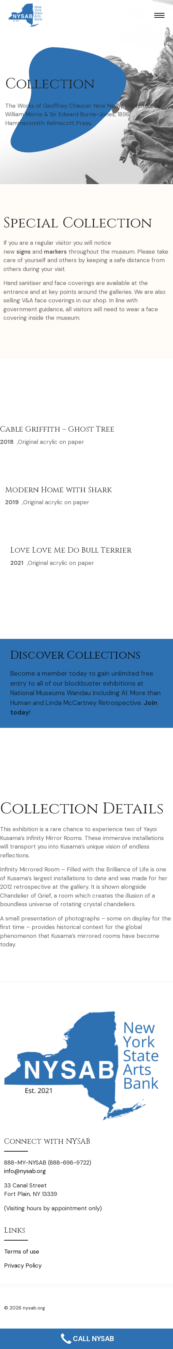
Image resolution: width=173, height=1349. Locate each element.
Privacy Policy (23, 1265)
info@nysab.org (25, 1171)
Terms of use (21, 1251)
